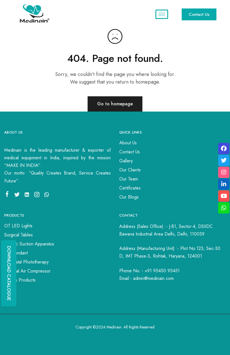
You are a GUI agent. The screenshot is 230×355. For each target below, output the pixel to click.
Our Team (128, 179)
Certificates (130, 188)
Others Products (20, 280)
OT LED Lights (18, 226)
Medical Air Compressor (27, 271)
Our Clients (130, 170)
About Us (128, 143)
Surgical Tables (18, 235)
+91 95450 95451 (162, 270)
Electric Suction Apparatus (29, 244)
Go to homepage (115, 104)
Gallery (126, 161)
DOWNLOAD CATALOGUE (9, 273)
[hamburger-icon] (161, 14)
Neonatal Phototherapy (26, 262)
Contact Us (129, 152)
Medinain (114, 327)
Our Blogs (129, 197)
